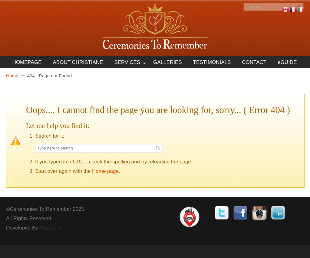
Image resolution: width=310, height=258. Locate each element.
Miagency (51, 228)
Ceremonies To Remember (155, 28)
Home (12, 75)
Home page (105, 171)
